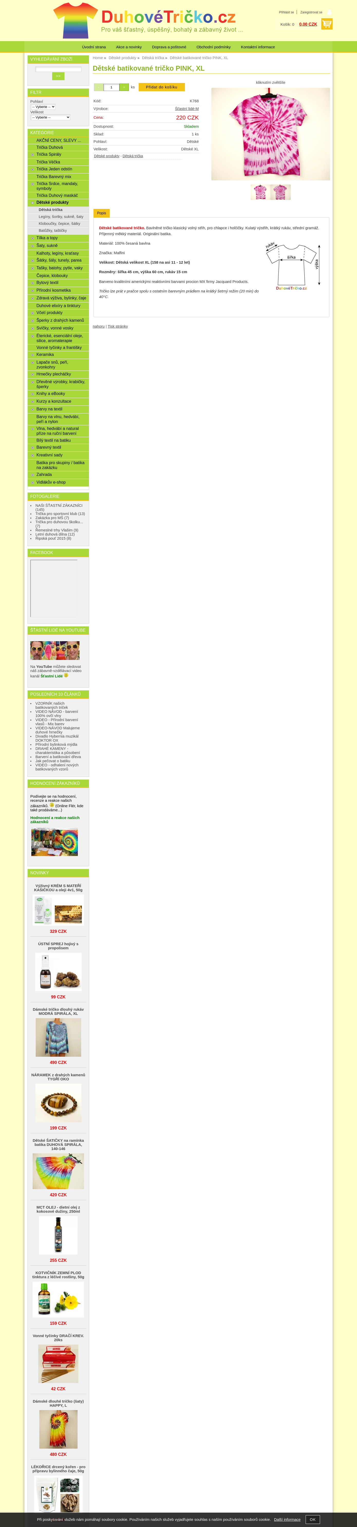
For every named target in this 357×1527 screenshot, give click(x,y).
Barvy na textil (49, 409)
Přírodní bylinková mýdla (56, 744)
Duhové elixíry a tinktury (58, 305)
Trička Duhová (49, 147)
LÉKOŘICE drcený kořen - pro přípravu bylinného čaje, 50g (58, 1469)
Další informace (287, 1519)
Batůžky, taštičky (53, 230)
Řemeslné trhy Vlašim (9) (56, 530)
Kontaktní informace (258, 47)
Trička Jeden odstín (54, 169)
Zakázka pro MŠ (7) (52, 518)
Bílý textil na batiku (53, 440)
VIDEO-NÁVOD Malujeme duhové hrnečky (57, 730)
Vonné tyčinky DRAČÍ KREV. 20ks (58, 1338)
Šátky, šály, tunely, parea (58, 260)
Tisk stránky (118, 326)
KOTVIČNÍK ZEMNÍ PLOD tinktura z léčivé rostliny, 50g (58, 1275)
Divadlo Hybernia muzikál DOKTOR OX (57, 738)
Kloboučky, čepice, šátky (59, 224)
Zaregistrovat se (311, 12)
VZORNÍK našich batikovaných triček (51, 705)
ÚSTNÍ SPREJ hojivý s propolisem (58, 946)
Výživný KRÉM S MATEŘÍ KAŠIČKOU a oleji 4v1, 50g (58, 888)
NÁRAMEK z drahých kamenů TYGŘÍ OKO (58, 1077)
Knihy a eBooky (50, 393)
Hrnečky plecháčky (53, 374)
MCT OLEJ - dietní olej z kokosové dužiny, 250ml (58, 1209)
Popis (101, 213)
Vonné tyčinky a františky (59, 347)
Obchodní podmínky (213, 47)
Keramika (45, 354)
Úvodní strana (94, 47)
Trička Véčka (48, 162)
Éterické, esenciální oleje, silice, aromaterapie (59, 338)
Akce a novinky (129, 47)
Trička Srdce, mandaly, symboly (57, 186)
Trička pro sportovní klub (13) (60, 514)
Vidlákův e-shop (51, 482)
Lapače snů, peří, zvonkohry (52, 364)
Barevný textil (48, 447)
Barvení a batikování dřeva (58, 757)
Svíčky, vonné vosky (54, 328)
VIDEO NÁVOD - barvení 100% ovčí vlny (56, 714)
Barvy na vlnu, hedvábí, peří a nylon (57, 419)
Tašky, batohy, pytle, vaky (59, 267)
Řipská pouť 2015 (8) (53, 538)
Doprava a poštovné (169, 47)
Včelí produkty (49, 312)
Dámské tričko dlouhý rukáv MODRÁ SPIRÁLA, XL (58, 1011)
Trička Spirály (48, 154)
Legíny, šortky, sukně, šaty (61, 217)
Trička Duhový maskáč (57, 195)
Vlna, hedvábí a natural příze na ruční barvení (57, 431)
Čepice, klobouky (52, 275)
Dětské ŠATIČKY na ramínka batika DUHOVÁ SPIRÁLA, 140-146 (58, 1144)
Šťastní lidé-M (187, 109)
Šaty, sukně (47, 245)
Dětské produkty (106, 156)
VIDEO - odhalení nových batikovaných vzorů (57, 767)
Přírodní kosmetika (53, 290)
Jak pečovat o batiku (52, 761)
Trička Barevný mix (53, 176)
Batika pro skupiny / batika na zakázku (60, 465)
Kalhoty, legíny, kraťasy (57, 253)
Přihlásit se (286, 12)
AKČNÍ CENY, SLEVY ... (58, 140)
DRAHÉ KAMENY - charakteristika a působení (57, 751)
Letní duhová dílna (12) (55, 534)
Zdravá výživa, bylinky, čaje (61, 298)
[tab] (101, 213)
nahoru (99, 326)
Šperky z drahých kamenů (60, 320)
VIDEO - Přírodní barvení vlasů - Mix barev (56, 722)
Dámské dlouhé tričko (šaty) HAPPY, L (58, 1403)
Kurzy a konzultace (53, 401)
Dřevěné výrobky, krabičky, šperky (60, 384)
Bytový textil (47, 282)
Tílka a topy (47, 237)
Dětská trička (133, 156)
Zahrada (44, 474)
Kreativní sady (49, 455)
